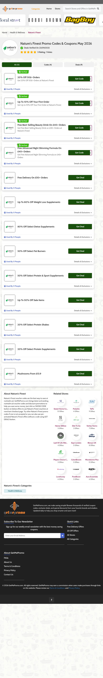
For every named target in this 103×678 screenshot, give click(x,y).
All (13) (16, 65)
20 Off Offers (73, 531)
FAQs (6, 558)
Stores (57, 9)
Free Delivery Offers (75, 527)
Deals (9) (79, 65)
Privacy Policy (10, 570)
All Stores (71, 535)
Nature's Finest (34, 32)
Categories (36, 9)
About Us (8, 562)
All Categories (73, 539)
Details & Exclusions (82, 89)
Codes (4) (48, 65)
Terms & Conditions (12, 566)
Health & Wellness (17, 32)
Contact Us (8, 574)
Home (49, 9)
